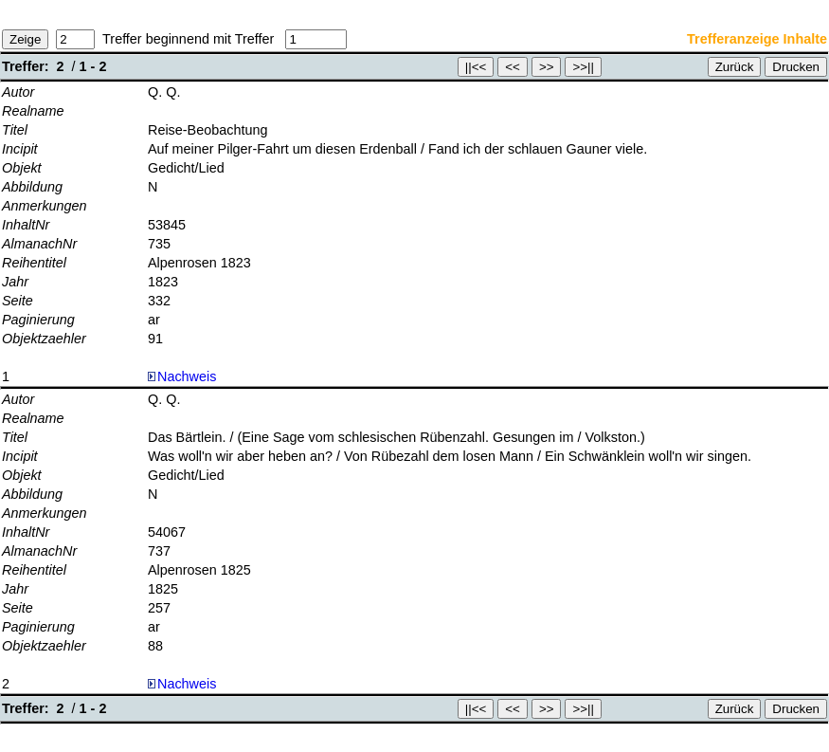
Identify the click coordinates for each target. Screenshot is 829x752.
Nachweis (182, 376)
